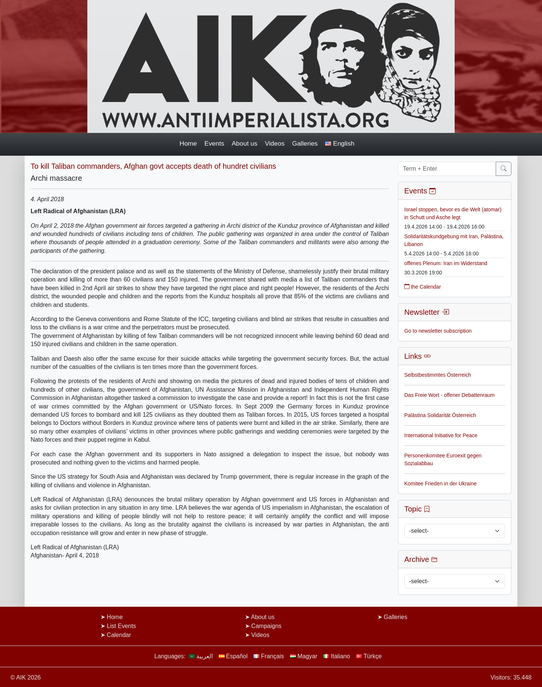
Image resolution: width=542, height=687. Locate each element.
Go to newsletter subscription (438, 331)
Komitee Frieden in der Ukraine (440, 484)
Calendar (119, 635)
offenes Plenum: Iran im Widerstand (445, 263)
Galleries (305, 143)
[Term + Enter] (447, 169)
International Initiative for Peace (440, 435)
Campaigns (266, 626)
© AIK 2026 (25, 677)
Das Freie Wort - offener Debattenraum (449, 395)
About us (245, 143)
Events (214, 143)
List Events (121, 626)
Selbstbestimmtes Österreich (437, 375)
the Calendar (422, 287)
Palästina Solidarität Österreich (440, 415)
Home (188, 143)
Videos (274, 143)
